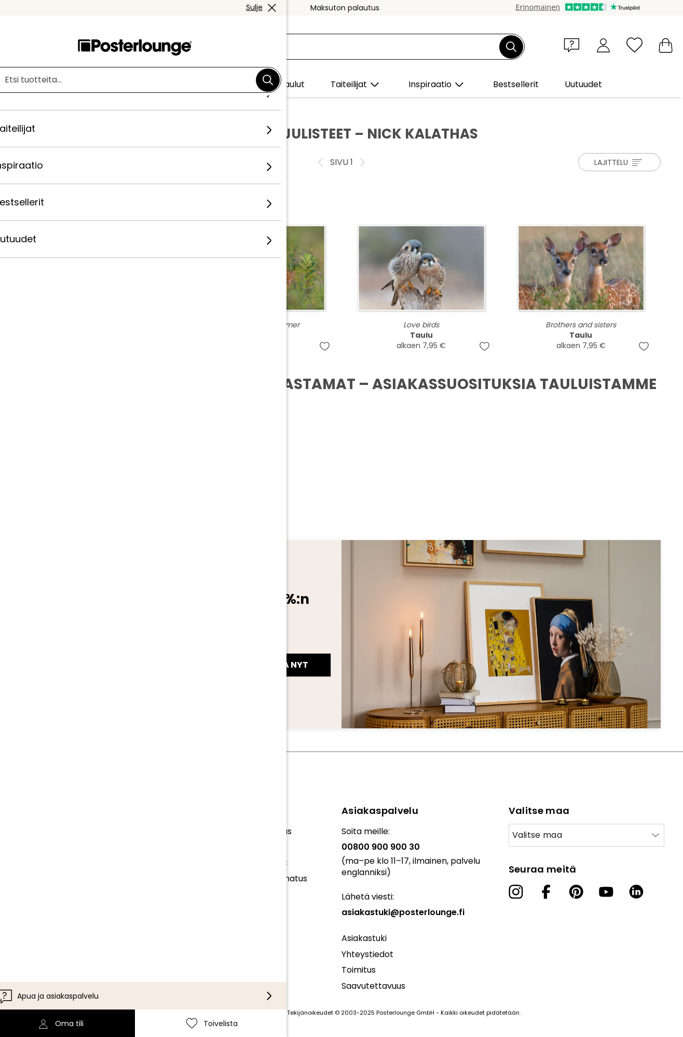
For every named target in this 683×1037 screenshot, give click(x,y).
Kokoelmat (30, 831)
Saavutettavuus (373, 986)
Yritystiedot (31, 946)
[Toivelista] (634, 44)
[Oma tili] (603, 44)
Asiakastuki (364, 938)
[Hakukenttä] (353, 47)
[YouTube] (606, 891)
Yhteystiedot (367, 954)
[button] (574, 44)
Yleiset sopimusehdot (51, 899)
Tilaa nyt (286, 665)
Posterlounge (51, 109)
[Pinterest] (576, 891)
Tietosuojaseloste (43, 915)
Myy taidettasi (36, 873)
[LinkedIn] (636, 891)
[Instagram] (516, 891)
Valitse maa (537, 835)
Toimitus (359, 970)
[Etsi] (511, 46)
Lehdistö (25, 857)
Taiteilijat (103, 109)
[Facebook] (546, 891)
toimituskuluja (263, 1012)
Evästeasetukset (42, 931)
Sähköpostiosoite (67, 646)
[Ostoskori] (665, 44)
